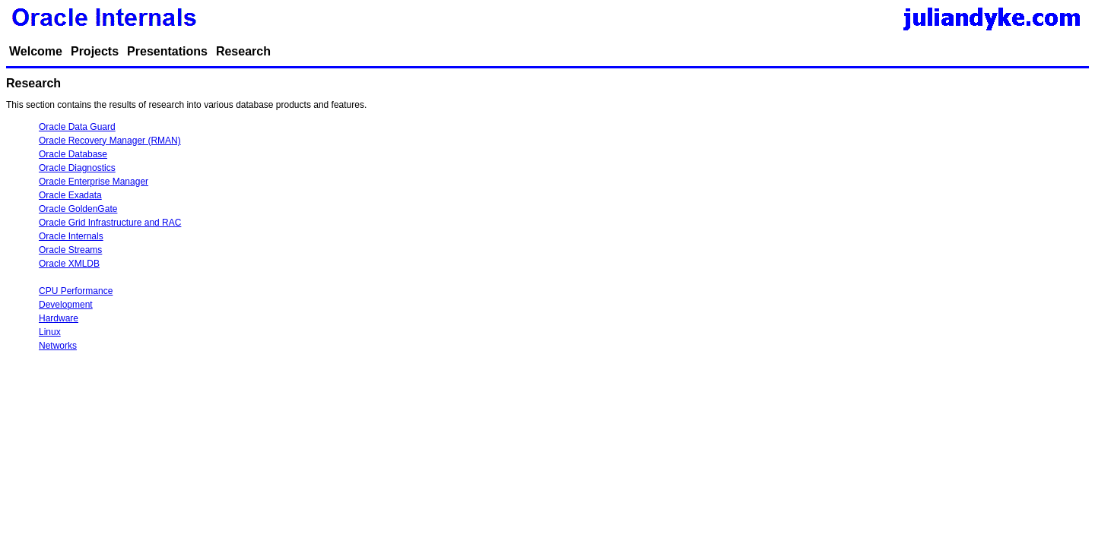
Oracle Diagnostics (77, 168)
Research (243, 51)
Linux (50, 332)
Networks (58, 345)
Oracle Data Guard (77, 127)
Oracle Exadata (70, 195)
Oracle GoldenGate (78, 209)
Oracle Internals (71, 236)
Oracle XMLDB (69, 263)
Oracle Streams (70, 250)
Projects (95, 51)
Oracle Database (73, 154)
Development (66, 304)
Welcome (35, 51)
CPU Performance (76, 291)
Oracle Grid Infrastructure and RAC (110, 222)
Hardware (58, 318)
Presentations (167, 51)
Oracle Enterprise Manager (93, 181)
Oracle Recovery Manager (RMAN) (110, 140)
